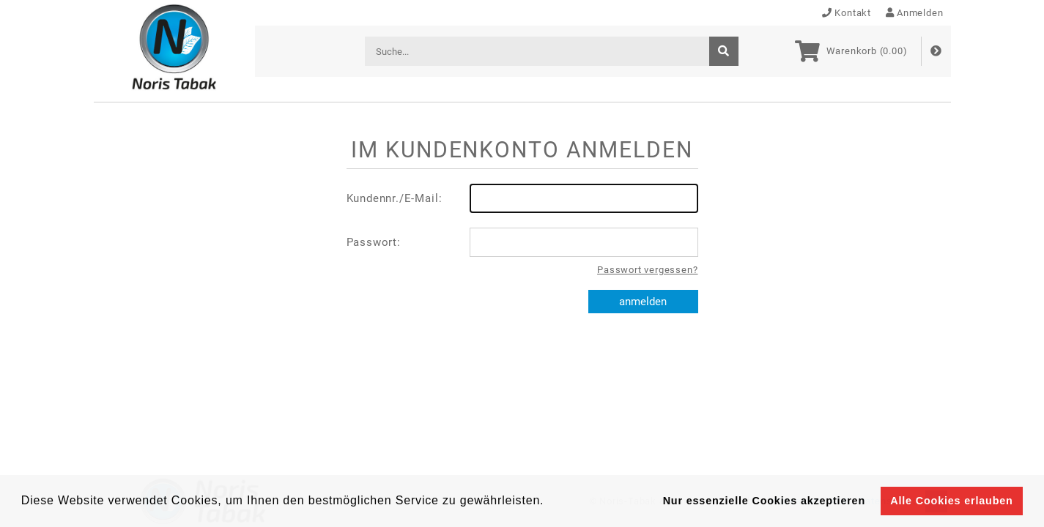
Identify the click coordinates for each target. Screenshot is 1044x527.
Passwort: (522, 242)
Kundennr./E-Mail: (522, 198)
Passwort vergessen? (647, 269)
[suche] (723, 51)
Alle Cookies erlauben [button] (951, 501)
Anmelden (915, 12)
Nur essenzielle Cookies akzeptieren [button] (764, 501)
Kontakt (846, 12)
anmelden (643, 301)
